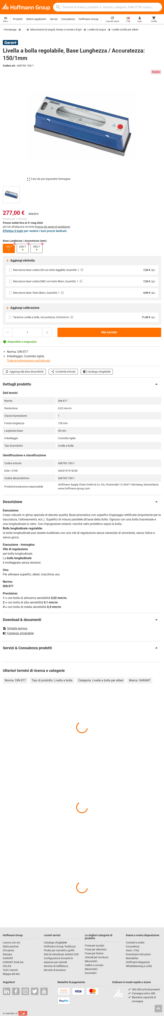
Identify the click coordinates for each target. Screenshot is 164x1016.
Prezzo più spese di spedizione (52, 226)
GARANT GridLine (13, 962)
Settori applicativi (36, 19)
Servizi (53, 19)
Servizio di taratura (55, 970)
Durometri (90, 973)
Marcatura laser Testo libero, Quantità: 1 (38, 292)
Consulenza (68, 19)
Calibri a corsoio (94, 965)
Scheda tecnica (15, 628)
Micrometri (91, 961)
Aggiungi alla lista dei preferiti (24, 371)
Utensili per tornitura (96, 957)
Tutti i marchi (10, 970)
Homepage (10, 29)
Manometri (91, 969)
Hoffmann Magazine (138, 962)
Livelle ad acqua (96, 29)
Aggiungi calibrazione (23, 308)
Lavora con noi (11, 942)
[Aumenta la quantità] (47, 332)
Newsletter (132, 958)
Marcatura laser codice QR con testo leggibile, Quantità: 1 (48, 270)
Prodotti (17, 19)
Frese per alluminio (96, 949)
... (23, 29)
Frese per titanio (94, 953)
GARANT (8, 958)
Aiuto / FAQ (132, 950)
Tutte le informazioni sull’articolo (28, 360)
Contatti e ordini (135, 942)
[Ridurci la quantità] (7, 332)
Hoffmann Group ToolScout (60, 946)
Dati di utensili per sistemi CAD (61, 954)
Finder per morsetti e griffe (59, 950)
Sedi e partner (11, 946)
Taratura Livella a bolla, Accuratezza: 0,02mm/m (43, 317)
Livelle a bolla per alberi (125, 29)
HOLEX (7, 966)
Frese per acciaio (94, 945)
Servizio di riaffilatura (56, 966)
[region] (82, 194)
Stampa (7, 954)
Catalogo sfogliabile (96, 371)
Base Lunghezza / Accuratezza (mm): (25, 240)
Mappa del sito (11, 973)
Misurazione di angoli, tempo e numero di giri (56, 29)
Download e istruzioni (138, 954)
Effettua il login (13, 231)
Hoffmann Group (88, 19)
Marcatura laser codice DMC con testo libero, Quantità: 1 (48, 281)
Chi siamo (8, 950)
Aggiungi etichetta (20, 260)
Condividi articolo (63, 371)
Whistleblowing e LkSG (139, 966)
